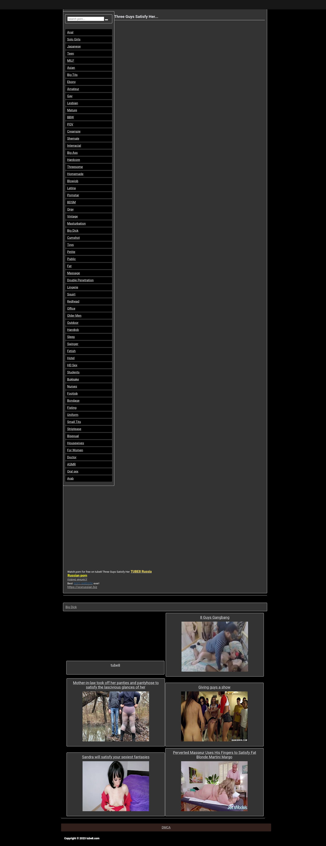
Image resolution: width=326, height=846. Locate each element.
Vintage (72, 216)
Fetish (71, 351)
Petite (71, 252)
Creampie (73, 131)
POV (70, 124)
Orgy (70, 209)
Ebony (71, 82)
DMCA (166, 827)
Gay (69, 96)
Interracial (74, 145)
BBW (70, 117)
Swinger (72, 344)
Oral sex (72, 471)
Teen (70, 53)
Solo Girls (73, 39)
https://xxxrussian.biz (82, 587)
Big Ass (72, 153)
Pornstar (73, 195)
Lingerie (72, 287)
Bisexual (73, 436)
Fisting (72, 408)
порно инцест (77, 579)
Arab (70, 478)
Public (71, 259)
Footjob (72, 393)
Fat (69, 266)
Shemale (73, 138)
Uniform (72, 415)
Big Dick (72, 230)
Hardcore (73, 160)
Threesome (75, 167)
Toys (70, 245)
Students (73, 372)
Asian (71, 68)
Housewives (75, 443)
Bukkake (73, 379)
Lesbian (72, 103)
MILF (70, 60)
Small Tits (74, 422)
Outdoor (72, 323)
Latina (71, 188)
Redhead (73, 301)
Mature (72, 110)
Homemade (75, 174)
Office (71, 308)
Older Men (74, 315)
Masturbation (76, 223)
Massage (73, 273)
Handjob (73, 330)
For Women (75, 450)
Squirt (71, 294)
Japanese (74, 46)
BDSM (71, 202)
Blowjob (72, 181)
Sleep (71, 337)
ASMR (71, 464)
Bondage (73, 400)
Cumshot (73, 238)
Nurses (72, 386)
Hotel (71, 358)
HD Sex (72, 365)
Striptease (74, 429)
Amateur (73, 89)
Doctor (72, 457)
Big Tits (72, 75)
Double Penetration (80, 280)
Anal (70, 32)
